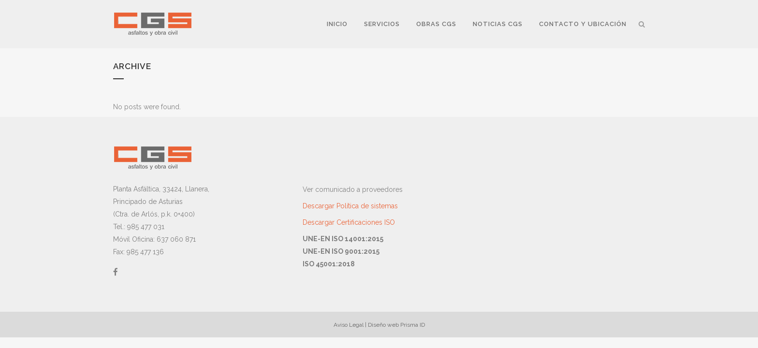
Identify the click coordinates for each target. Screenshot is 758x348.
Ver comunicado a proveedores (353, 189)
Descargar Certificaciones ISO (349, 222)
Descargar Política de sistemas (350, 206)
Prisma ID (412, 324)
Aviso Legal (349, 324)
